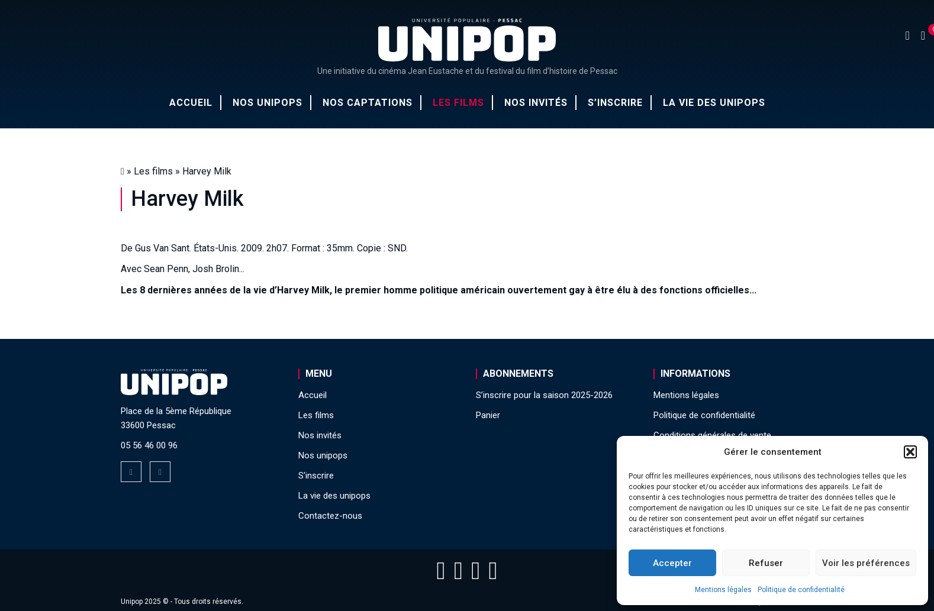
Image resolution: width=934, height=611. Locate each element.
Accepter (672, 563)
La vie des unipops (714, 102)
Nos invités (536, 102)
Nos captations (368, 102)
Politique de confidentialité (801, 590)
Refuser (766, 563)
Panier (488, 415)
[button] (910, 452)
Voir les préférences (866, 563)
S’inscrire (615, 102)
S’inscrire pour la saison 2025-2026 (544, 395)
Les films (458, 102)
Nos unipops (267, 102)
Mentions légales (723, 590)
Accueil (190, 102)
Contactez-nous (330, 515)
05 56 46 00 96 (149, 445)
